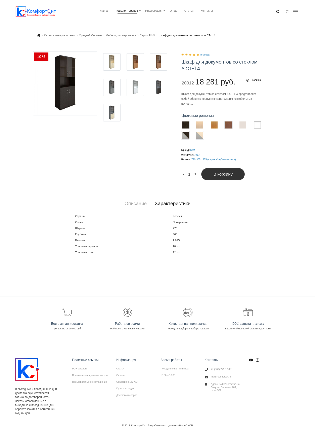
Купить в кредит (125, 388)
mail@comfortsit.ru (221, 376)
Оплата (120, 375)
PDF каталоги (79, 368)
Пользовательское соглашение (89, 381)
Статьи (120, 368)
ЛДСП (197, 154)
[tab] (136, 203)
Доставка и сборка (126, 395)
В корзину (223, 174)
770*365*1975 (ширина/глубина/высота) (213, 159)
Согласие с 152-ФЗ (127, 381)
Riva (192, 150)
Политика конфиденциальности (90, 375)
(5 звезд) (205, 54)
